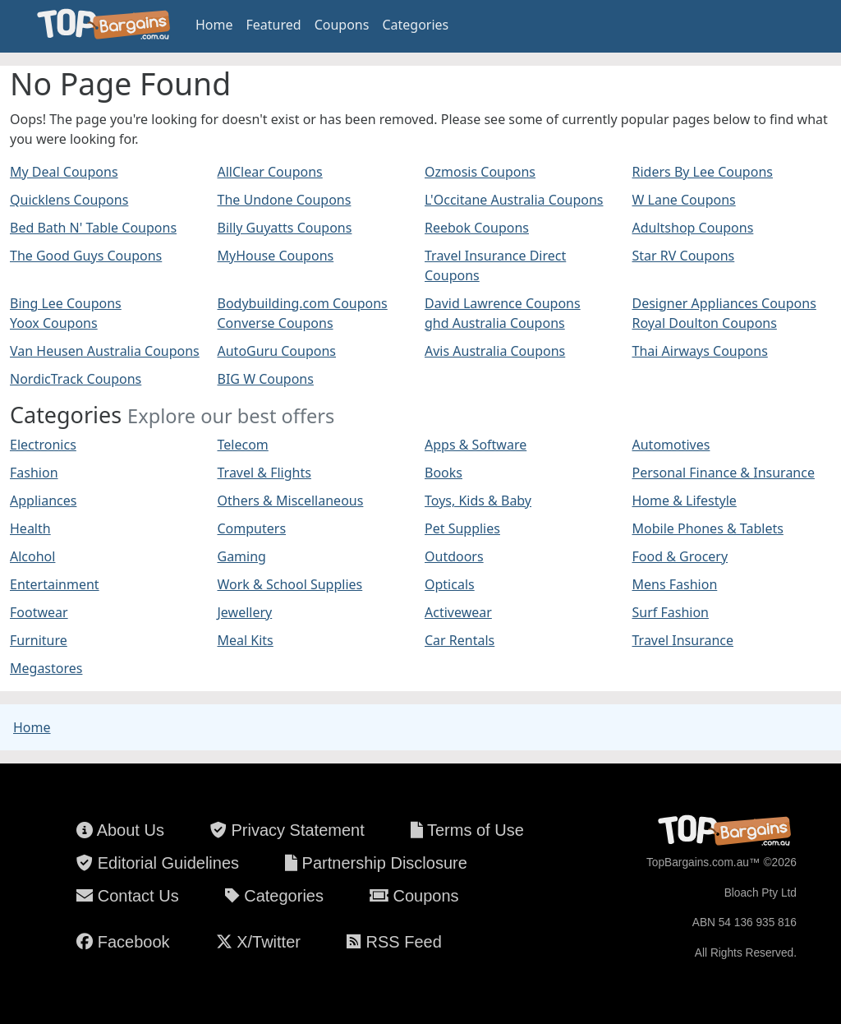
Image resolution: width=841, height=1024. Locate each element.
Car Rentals (459, 640)
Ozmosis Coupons (480, 172)
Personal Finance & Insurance (723, 473)
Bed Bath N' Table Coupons (93, 228)
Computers (252, 528)
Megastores (46, 668)
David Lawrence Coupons (503, 303)
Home (214, 25)
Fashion (34, 473)
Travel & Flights (264, 473)
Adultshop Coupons (693, 228)
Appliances (43, 500)
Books (443, 473)
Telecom (243, 445)
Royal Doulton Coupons (704, 323)
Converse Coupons (275, 323)
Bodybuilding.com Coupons (303, 303)
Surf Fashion (670, 612)
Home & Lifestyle (684, 500)
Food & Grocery (680, 556)
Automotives (671, 445)
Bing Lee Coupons (66, 303)
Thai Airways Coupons (700, 351)
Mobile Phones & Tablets (708, 528)
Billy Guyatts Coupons (285, 228)
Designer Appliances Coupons (724, 303)
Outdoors (454, 556)
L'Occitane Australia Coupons (514, 200)
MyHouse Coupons (276, 256)
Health (30, 528)
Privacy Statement (287, 830)
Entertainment (54, 584)
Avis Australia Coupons (495, 351)
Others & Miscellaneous (291, 500)
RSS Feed (394, 942)
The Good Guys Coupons (86, 256)
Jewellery (245, 612)
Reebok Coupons (477, 228)
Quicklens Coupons (69, 200)
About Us (120, 830)
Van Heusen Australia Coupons (105, 351)
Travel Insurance (683, 640)
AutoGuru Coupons (277, 351)
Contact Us (127, 896)
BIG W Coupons (266, 379)
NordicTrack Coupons (75, 379)
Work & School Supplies (290, 584)
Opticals (450, 584)
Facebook (122, 942)
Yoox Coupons (54, 323)
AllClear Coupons (270, 172)
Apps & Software (475, 445)
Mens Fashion (675, 584)
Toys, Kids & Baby (478, 500)
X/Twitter (258, 942)
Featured (273, 25)
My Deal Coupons (64, 172)
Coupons (342, 25)
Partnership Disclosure (376, 863)
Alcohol (32, 556)
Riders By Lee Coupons (702, 172)
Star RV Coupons (683, 256)
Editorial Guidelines (157, 863)
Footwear (39, 612)
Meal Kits (245, 640)
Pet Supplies (462, 528)
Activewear (458, 612)
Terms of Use (467, 830)
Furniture (38, 640)
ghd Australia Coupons (495, 323)
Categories (415, 25)
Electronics (43, 445)
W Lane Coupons (684, 200)
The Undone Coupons (285, 200)
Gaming (242, 556)
